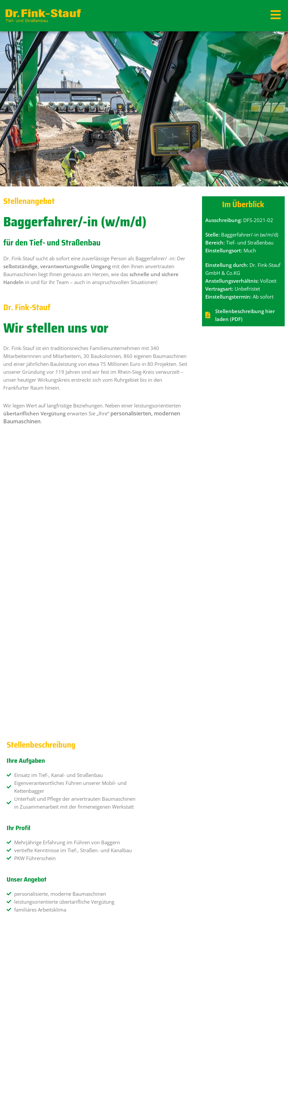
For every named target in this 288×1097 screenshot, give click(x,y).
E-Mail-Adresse (25, 849)
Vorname (19, 819)
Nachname (161, 819)
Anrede (17, 789)
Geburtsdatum (166, 849)
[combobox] (214, 861)
